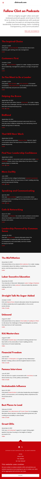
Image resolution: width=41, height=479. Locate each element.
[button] (4, 2)
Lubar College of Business (32, 283)
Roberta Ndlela (11, 197)
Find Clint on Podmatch (32, 31)
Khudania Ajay (12, 340)
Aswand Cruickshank (32, 178)
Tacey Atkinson (11, 64)
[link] (20, 2)
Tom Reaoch (11, 216)
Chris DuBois (23, 321)
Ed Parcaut (24, 102)
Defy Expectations (14, 85)
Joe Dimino (30, 375)
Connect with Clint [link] (20, 466)
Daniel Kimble (12, 392)
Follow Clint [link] (20, 463)
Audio (3, 52)
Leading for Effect (34, 321)
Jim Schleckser (11, 430)
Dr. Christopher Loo (12, 359)
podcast (17, 285)
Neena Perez (10, 302)
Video (3, 108)
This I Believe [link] (20, 459)
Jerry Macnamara (13, 411)
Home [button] (20, 454)
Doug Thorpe (11, 237)
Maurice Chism (23, 140)
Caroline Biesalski (13, 48)
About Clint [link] (20, 456)
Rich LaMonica (24, 264)
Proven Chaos (24, 411)
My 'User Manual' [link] (20, 461)
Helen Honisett (12, 83)
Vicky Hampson (23, 83)
